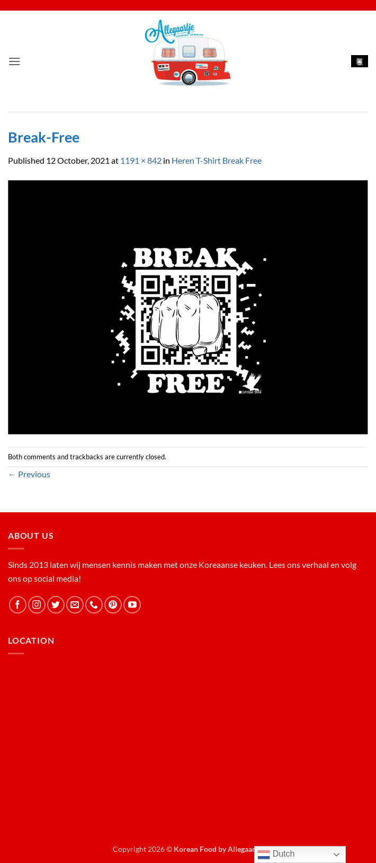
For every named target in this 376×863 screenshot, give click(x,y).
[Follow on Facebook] (17, 604)
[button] (14, 61)
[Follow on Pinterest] (113, 604)
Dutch (275, 854)
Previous (29, 474)
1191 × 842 (141, 160)
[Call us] (94, 604)
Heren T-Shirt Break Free (217, 160)
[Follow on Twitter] (56, 604)
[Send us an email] (75, 604)
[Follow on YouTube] (132, 604)
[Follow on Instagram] (37, 604)
